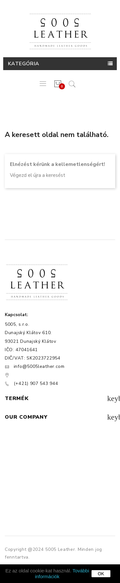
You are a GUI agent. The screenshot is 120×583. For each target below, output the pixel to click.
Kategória (23, 63)
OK (101, 573)
